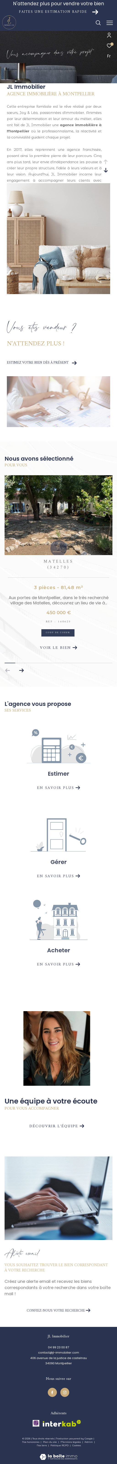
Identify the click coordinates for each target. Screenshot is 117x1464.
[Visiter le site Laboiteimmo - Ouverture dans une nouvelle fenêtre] (58, 1454)
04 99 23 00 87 (58, 1347)
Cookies (76, 1445)
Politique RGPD (60, 1445)
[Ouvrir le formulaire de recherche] (98, 22)
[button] (21, 670)
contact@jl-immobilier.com (58, 1352)
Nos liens (42, 1445)
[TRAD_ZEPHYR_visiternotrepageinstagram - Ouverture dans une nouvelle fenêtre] (64, 1392)
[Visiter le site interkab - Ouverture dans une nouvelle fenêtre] (62, 1423)
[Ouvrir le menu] (109, 23)
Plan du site (50, 1442)
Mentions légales (71, 1442)
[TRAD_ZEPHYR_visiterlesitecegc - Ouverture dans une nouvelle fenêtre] (36, 1423)
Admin (89, 1442)
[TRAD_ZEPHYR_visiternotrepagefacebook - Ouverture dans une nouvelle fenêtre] (52, 1392)
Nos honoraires (31, 1442)
